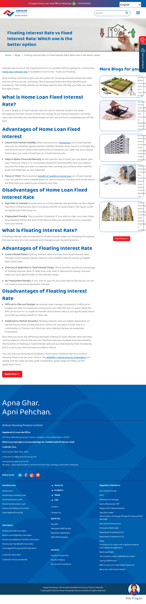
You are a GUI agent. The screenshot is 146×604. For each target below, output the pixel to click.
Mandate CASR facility (61, 528)
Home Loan (7, 490)
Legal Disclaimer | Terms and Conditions (61, 587)
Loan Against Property (12, 512)
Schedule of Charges (109, 499)
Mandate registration (60, 532)
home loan (65, 143)
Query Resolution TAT (109, 503)
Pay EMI (54, 524)
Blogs (17, 55)
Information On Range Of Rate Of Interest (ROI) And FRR (121, 518)
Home (8, 55)
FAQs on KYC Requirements (112, 508)
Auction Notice (58, 559)
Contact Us (56, 512)
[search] (127, 13)
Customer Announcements (14, 559)
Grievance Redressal (109, 528)
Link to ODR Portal (108, 560)
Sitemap (99, 587)
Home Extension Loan (12, 499)
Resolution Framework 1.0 (112, 532)
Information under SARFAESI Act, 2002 (117, 556)
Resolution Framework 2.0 (112, 536)
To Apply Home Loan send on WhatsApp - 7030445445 (59, 3)
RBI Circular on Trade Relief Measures (117, 565)
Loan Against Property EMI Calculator (19, 548)
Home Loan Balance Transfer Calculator (20, 539)
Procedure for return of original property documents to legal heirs (119, 546)
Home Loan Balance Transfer (15, 508)
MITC (102, 495)
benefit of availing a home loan (54, 176)
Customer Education (11, 554)
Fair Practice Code (108, 490)
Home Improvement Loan (14, 495)
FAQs (102, 541)
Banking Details (107, 552)
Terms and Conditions (61, 564)
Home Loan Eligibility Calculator (17, 535)
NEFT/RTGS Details (59, 537)
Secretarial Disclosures (110, 523)
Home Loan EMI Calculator (14, 530)
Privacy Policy (87, 587)
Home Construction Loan (14, 503)
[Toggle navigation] (137, 13)
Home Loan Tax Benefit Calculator (18, 543)
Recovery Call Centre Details (113, 569)
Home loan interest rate (14, 72)
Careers (54, 506)
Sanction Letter (107, 512)
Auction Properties (60, 555)
